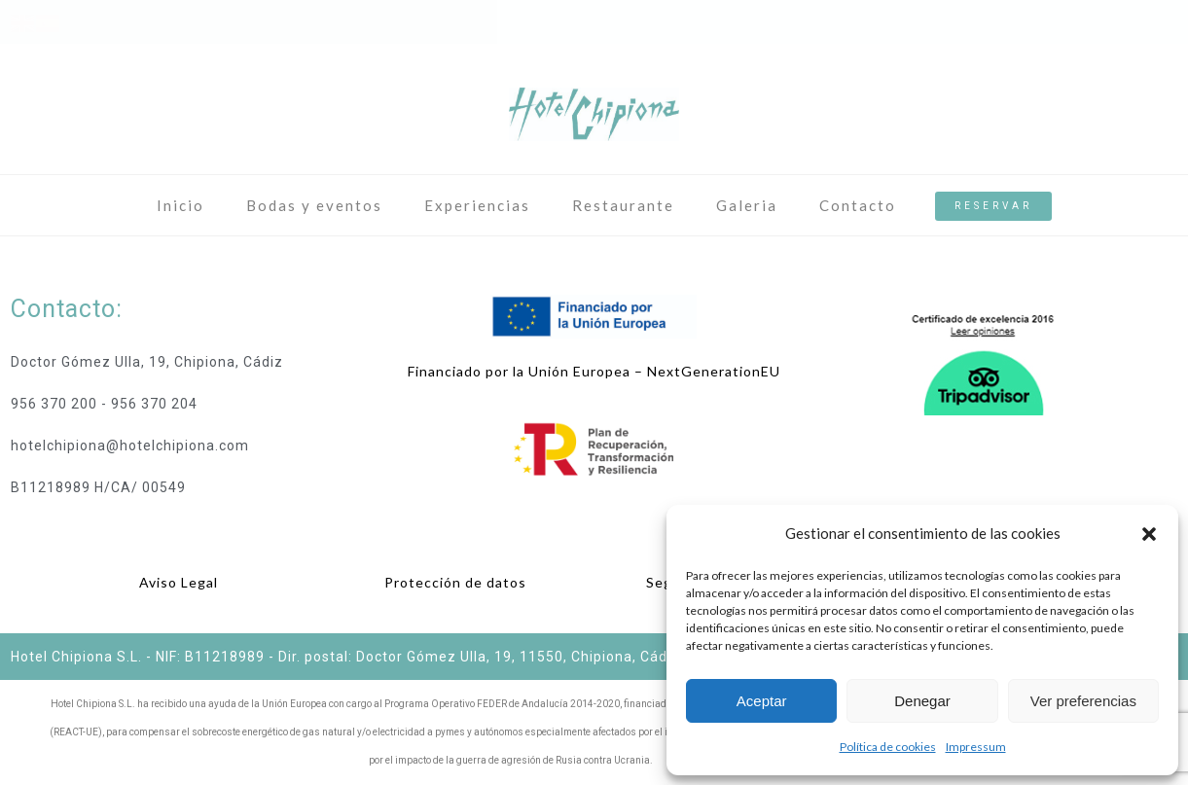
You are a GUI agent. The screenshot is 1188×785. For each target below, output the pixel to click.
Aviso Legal (178, 582)
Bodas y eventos (314, 205)
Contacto (857, 205)
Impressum (976, 746)
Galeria (746, 205)
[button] (1149, 534)
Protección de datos (455, 582)
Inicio (180, 205)
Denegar (922, 701)
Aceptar (762, 701)
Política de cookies (888, 746)
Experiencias (477, 205)
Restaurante (623, 205)
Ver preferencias (1083, 701)
